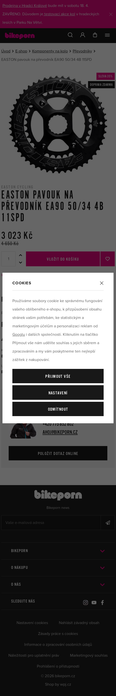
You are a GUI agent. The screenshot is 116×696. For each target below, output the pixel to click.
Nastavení (58, 393)
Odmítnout (58, 409)
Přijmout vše (57, 376)
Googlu (18, 334)
